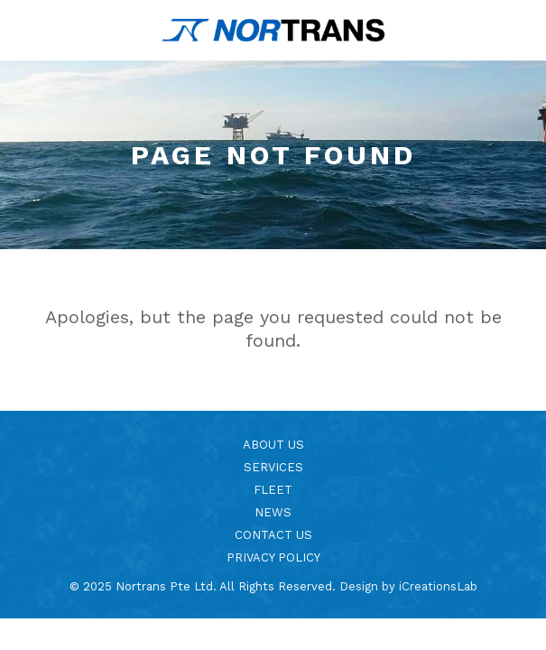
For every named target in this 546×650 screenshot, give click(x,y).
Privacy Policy (273, 557)
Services (273, 467)
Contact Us (273, 535)
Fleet (273, 490)
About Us (273, 444)
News (273, 512)
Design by (408, 586)
